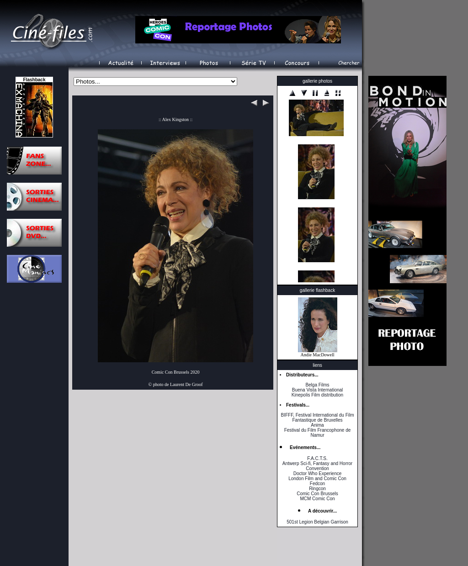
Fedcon (317, 483)
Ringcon (317, 488)
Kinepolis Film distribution (317, 394)
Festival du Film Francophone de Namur (317, 433)
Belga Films (317, 384)
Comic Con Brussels (317, 493)
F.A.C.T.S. (317, 458)
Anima (317, 425)
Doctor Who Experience (317, 473)
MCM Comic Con (317, 498)
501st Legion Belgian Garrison (317, 521)
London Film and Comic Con (317, 478)
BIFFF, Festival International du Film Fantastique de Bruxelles (317, 418)
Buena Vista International (317, 389)
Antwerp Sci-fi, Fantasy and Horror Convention (317, 466)
